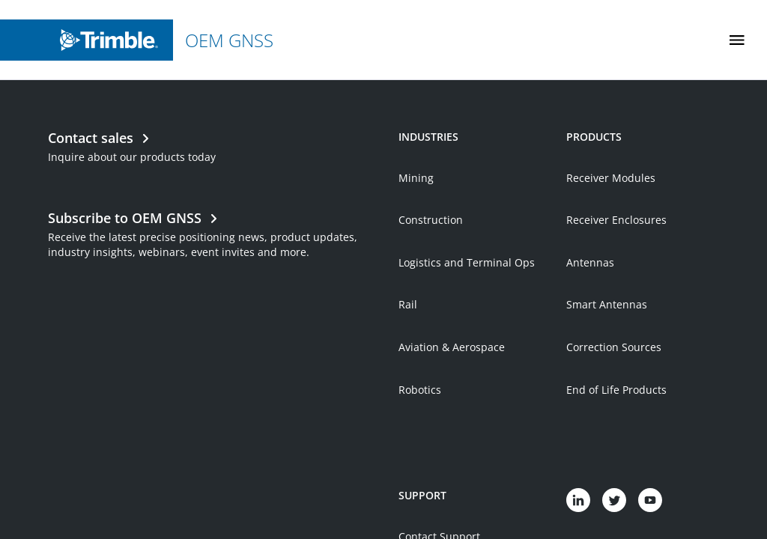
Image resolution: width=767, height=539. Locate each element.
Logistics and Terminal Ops (466, 306)
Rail (407, 348)
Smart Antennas (606, 348)
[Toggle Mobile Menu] (737, 40)
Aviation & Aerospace (451, 390)
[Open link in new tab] (216, 276)
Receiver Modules (610, 221)
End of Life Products (616, 433)
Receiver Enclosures (616, 263)
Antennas (590, 306)
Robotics (419, 433)
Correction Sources (613, 390)
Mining (416, 221)
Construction (430, 263)
